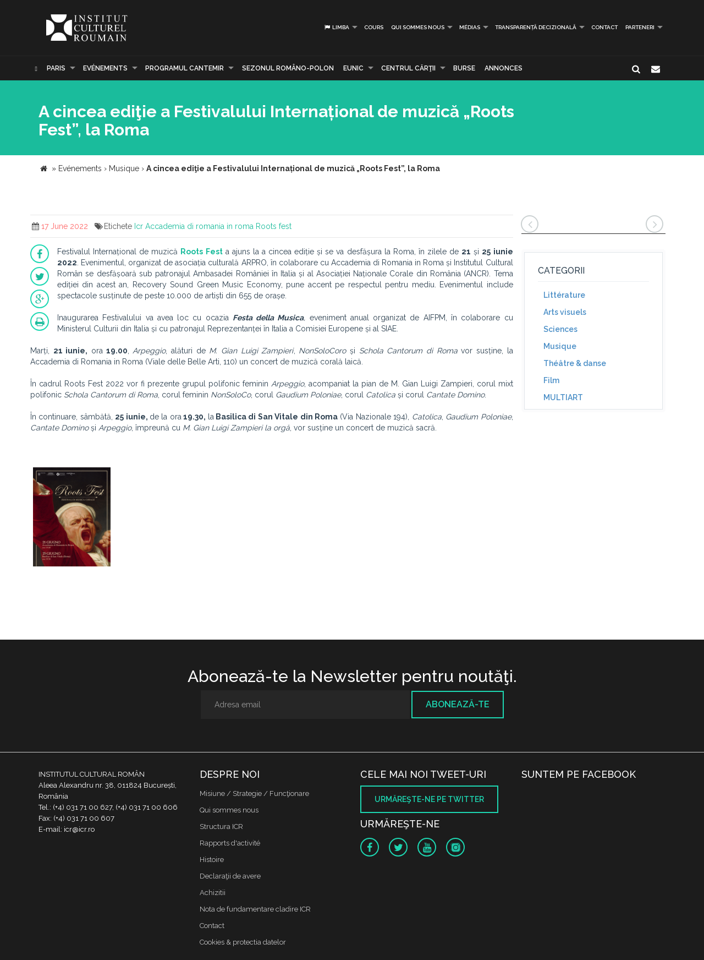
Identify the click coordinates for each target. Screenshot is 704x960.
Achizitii (213, 892)
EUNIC (353, 68)
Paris (56, 68)
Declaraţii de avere (230, 876)
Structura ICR (221, 826)
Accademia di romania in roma (199, 226)
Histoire (212, 859)
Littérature (564, 295)
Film (551, 380)
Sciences (560, 329)
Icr (138, 226)
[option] (71, 518)
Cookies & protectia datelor (243, 942)
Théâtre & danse (574, 363)
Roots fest (274, 226)
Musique (559, 346)
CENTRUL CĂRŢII (408, 68)
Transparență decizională (535, 27)
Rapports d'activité (230, 843)
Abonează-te (458, 704)
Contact (604, 27)
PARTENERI (639, 27)
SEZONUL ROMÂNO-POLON (288, 68)
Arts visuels (564, 312)
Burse (464, 68)
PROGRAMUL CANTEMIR (184, 68)
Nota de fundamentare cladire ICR (255, 909)
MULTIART (563, 397)
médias (469, 27)
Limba (336, 27)
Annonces (503, 68)
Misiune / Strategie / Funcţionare (254, 793)
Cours (373, 27)
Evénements (105, 68)
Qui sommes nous (417, 27)
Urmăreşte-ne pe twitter (429, 799)
